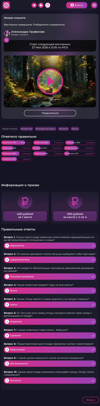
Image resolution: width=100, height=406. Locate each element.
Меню (94, 5)
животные (27, 129)
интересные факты (46, 129)
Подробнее (50, 46)
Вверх (90, 399)
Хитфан (6, 5)
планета (64, 129)
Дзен (41, 5)
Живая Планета (9, 129)
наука (75, 129)
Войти (79, 5)
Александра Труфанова (28, 31)
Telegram (34, 5)
